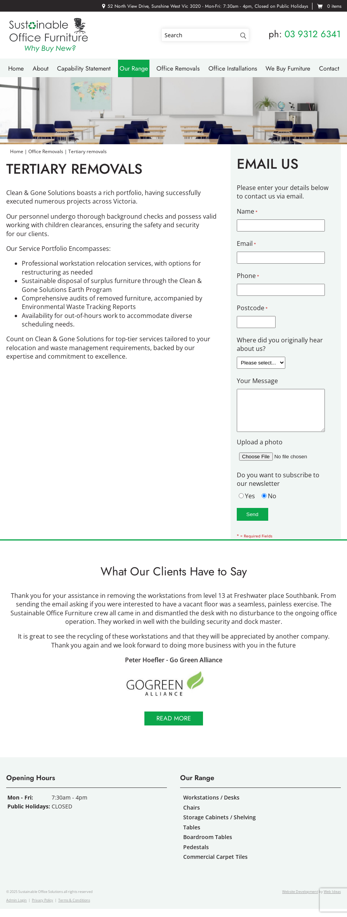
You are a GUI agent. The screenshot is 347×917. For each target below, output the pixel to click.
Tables (191, 835)
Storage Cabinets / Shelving (219, 825)
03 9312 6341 (313, 34)
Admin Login (16, 908)
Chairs (191, 815)
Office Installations (232, 68)
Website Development (300, 899)
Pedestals (196, 855)
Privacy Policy (42, 908)
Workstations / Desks (211, 805)
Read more (173, 726)
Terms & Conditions (74, 908)
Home (16, 68)
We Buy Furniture (287, 68)
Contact (329, 68)
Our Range (134, 68)
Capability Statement (84, 68)
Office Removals (178, 68)
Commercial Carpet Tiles (215, 865)
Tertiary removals (87, 151)
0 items (334, 6)
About (41, 68)
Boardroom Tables (207, 845)
